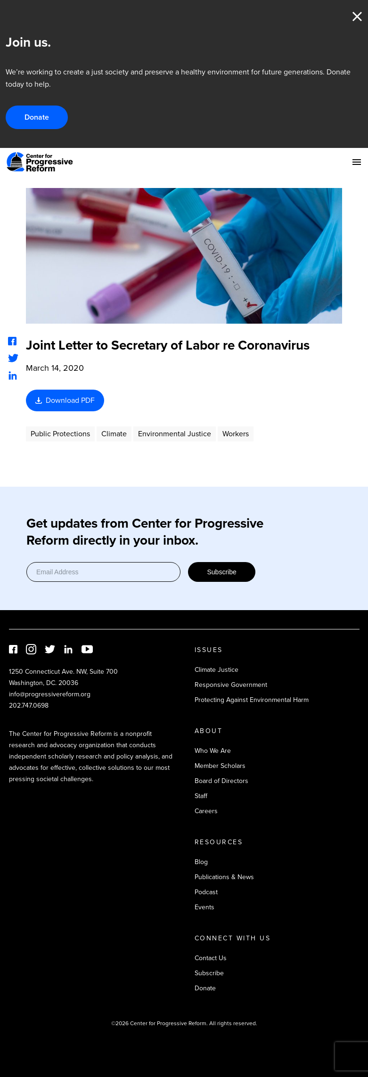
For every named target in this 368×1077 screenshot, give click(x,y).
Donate (37, 117)
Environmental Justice (174, 433)
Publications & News (224, 877)
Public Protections (60, 433)
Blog (201, 862)
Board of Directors (221, 781)
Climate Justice (216, 670)
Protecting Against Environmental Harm (252, 700)
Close (357, 16)
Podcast (206, 892)
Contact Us (211, 958)
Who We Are (213, 751)
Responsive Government (231, 685)
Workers (235, 433)
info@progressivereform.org (49, 694)
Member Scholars (220, 766)
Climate (114, 433)
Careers (206, 811)
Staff (201, 796)
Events (204, 907)
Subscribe (221, 572)
